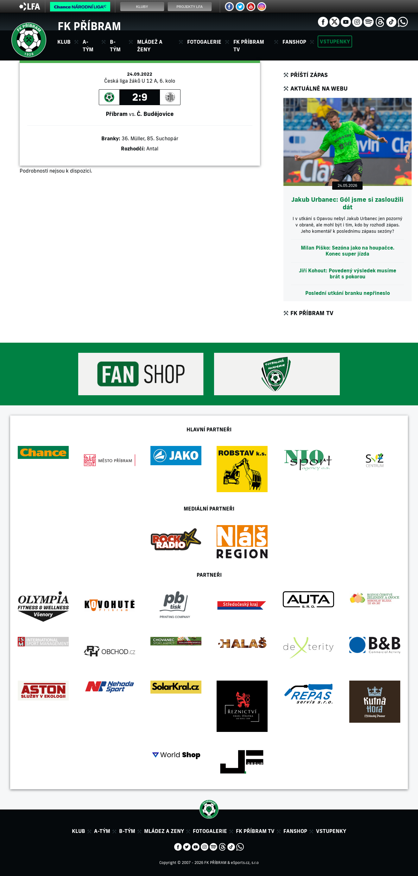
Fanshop (294, 42)
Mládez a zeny (164, 831)
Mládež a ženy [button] (149, 46)
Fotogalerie (204, 42)
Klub (78, 831)
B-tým (127, 831)
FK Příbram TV (248, 46)
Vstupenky (335, 41)
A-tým (102, 831)
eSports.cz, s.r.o (245, 862)
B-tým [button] (115, 46)
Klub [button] (64, 42)
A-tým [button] (88, 46)
